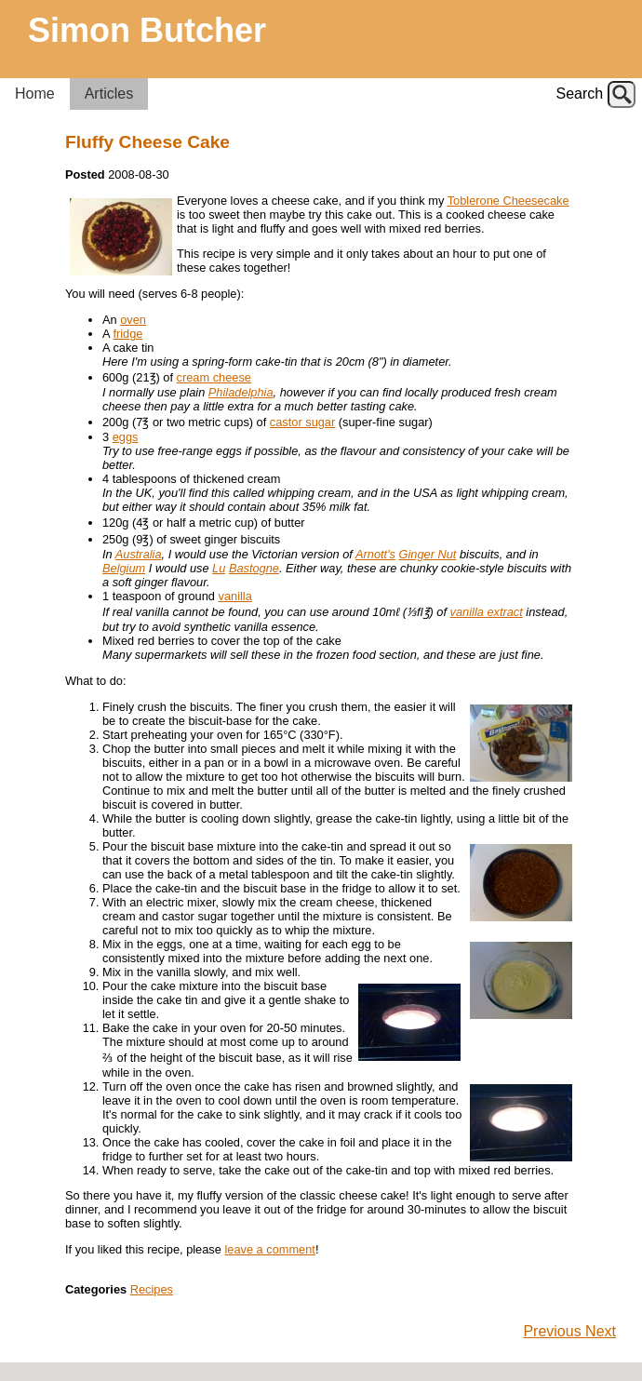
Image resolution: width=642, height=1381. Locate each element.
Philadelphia (241, 392)
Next (600, 1331)
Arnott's (375, 554)
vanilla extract (486, 612)
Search (580, 93)
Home (35, 93)
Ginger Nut (428, 554)
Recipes (151, 1289)
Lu (218, 568)
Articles (109, 93)
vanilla (235, 596)
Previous (554, 1331)
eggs (126, 437)
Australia (138, 554)
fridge (127, 334)
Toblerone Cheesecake (508, 201)
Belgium (123, 568)
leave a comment (269, 1249)
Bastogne (254, 568)
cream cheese (214, 377)
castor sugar (302, 422)
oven (133, 320)
